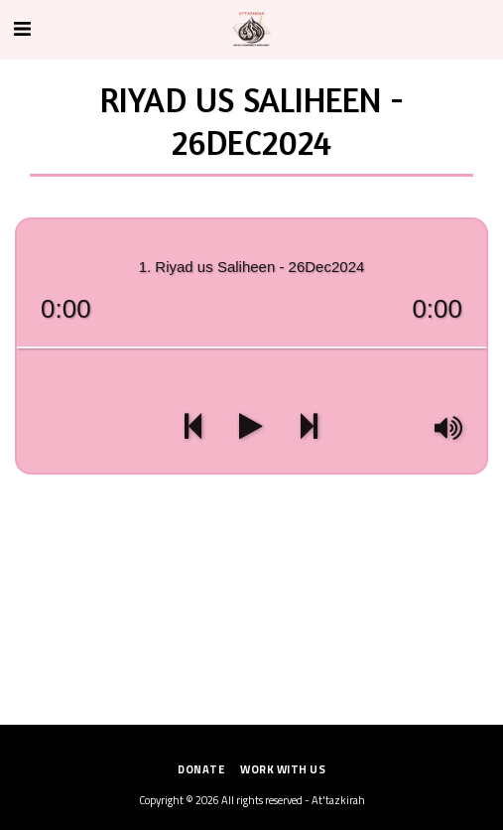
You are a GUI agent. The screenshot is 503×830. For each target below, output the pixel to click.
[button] (22, 28)
